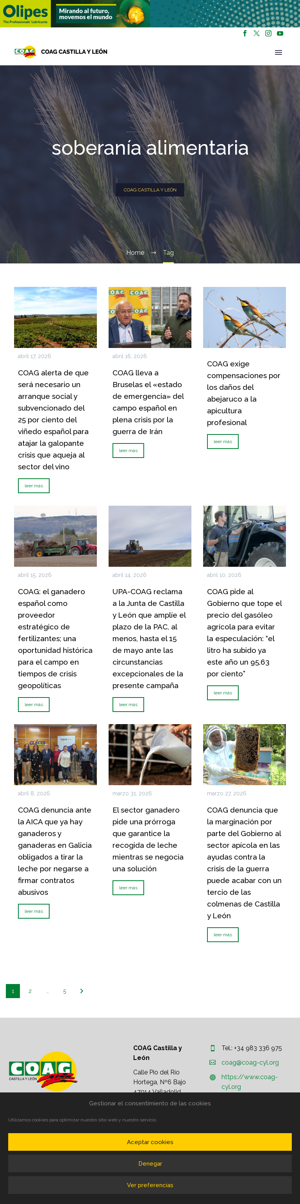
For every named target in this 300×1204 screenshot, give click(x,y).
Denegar (150, 1163)
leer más (34, 485)
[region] (75, 13)
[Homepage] (60, 52)
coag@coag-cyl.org (250, 1062)
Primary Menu (278, 52)
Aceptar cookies (150, 1142)
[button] (75, 13)
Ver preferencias (150, 1185)
